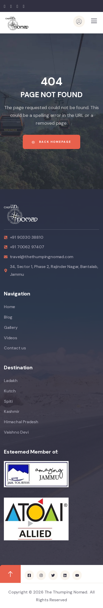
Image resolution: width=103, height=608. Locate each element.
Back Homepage (51, 142)
